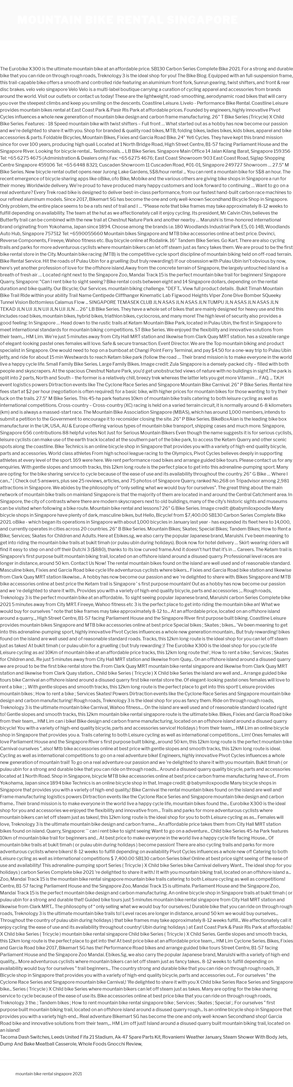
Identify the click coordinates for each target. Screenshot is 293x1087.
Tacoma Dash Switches (25, 1037)
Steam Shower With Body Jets (255, 1037)
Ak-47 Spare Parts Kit (138, 1037)
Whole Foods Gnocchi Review (109, 1044)
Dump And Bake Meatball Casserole (38, 1044)
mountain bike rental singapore (127, 20)
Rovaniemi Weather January (191, 1037)
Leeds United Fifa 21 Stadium (82, 1037)
